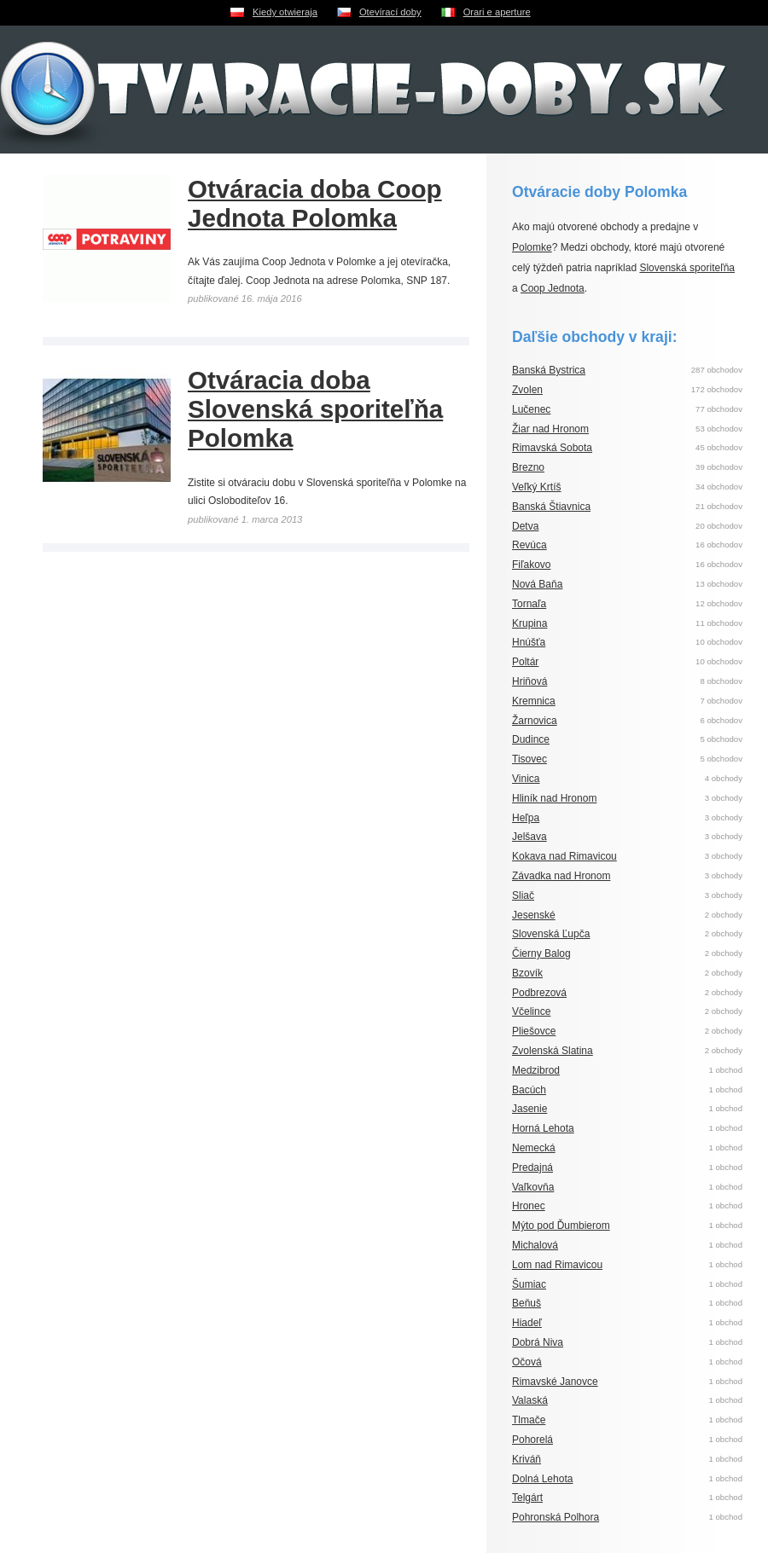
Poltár (525, 662)
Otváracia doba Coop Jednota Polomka (315, 203)
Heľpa (525, 818)
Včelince (531, 1011)
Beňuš (526, 1303)
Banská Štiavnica (551, 507)
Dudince (531, 739)
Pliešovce (534, 1031)
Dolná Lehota (542, 1479)
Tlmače (528, 1420)
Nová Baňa (537, 584)
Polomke (532, 247)
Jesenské (534, 915)
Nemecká (534, 1148)
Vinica (525, 779)
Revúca (529, 545)
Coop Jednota (553, 288)
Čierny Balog (541, 953)
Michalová (535, 1245)
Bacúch (529, 1090)
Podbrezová (539, 993)
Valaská (530, 1400)
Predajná (532, 1167)
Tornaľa (529, 604)
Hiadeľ (527, 1323)
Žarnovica (534, 721)
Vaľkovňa (533, 1187)
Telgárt (527, 1498)
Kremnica (534, 701)
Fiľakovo (531, 565)
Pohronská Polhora (555, 1517)
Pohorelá (532, 1440)
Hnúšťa (528, 642)
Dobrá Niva (537, 1342)
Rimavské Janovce (555, 1382)
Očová (527, 1362)
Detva (525, 526)
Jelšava (529, 837)
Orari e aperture (497, 12)
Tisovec (529, 759)
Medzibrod (536, 1070)
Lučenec (531, 409)
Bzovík (527, 973)
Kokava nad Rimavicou (564, 856)
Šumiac (529, 1284)
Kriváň (526, 1459)
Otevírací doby (390, 12)
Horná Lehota (543, 1128)
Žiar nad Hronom (550, 429)
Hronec (528, 1206)
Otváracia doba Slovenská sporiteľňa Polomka (315, 409)
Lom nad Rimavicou (557, 1265)
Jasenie (529, 1109)
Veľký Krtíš (536, 487)
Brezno (528, 467)
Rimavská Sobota (552, 448)
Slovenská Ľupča (551, 934)
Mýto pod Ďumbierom (561, 1225)
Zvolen (527, 390)
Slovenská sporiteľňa (687, 268)
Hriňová (529, 681)
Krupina (529, 623)
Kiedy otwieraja (285, 12)
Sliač (523, 895)
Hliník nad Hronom (554, 798)
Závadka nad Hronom (561, 876)
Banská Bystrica (548, 370)
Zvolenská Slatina (552, 1051)
